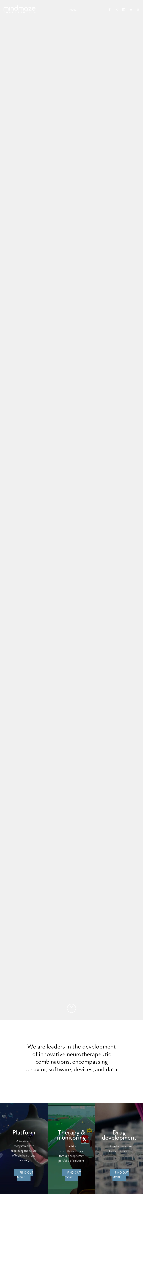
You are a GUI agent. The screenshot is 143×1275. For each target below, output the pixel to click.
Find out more (25, 1175)
